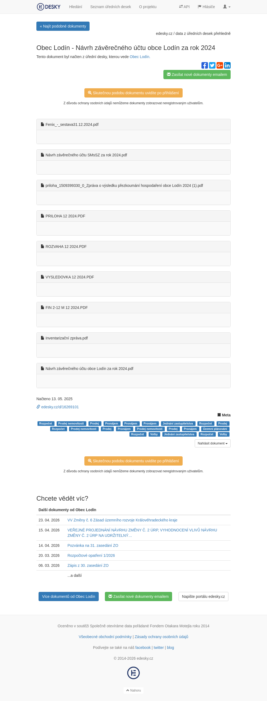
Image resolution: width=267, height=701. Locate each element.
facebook (143, 647)
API (184, 7)
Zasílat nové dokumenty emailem (197, 74)
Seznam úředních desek (110, 7)
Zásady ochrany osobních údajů (161, 637)
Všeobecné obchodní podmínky (105, 637)
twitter (159, 647)
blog (170, 647)
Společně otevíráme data (111, 626)
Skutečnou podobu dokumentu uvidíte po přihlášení (133, 93)
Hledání (75, 7)
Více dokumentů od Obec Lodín (68, 596)
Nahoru (133, 690)
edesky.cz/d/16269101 (57, 407)
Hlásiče (206, 7)
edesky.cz (164, 33)
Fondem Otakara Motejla (170, 626)
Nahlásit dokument (213, 443)
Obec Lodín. (140, 57)
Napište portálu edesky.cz (203, 596)
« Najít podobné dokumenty (63, 26)
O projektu (148, 7)
